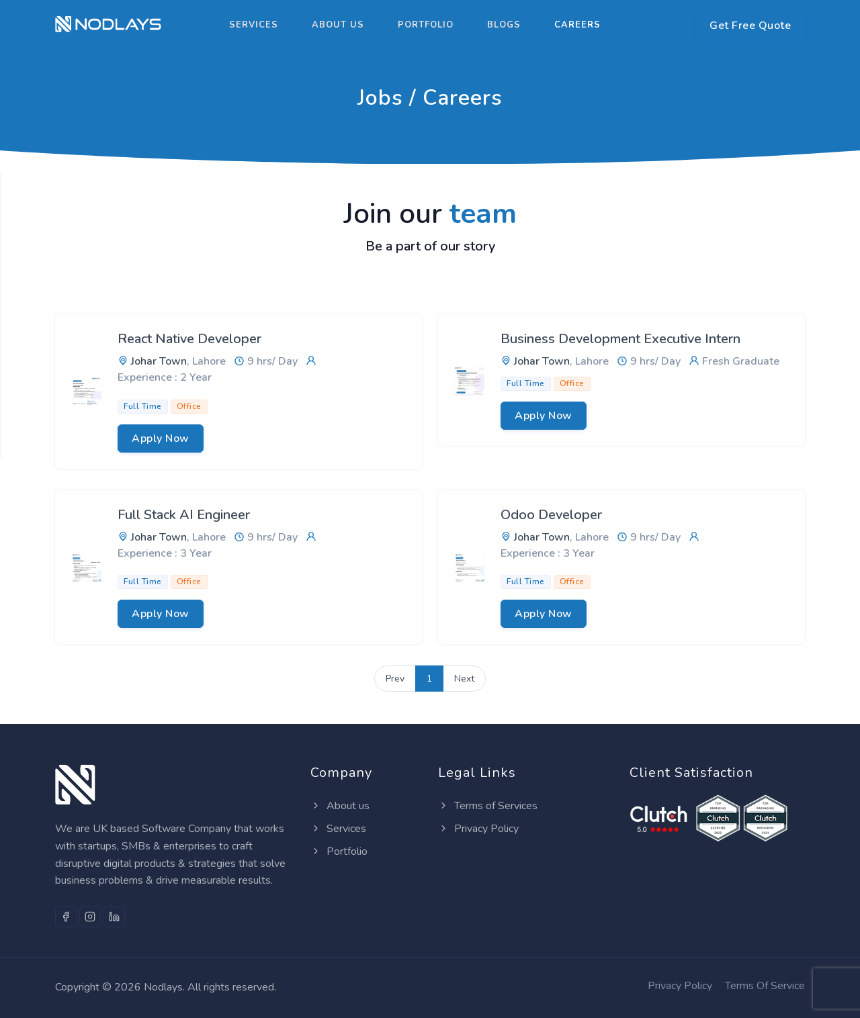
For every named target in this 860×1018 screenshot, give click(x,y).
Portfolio (426, 25)
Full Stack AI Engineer (184, 515)
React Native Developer (189, 339)
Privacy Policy (478, 828)
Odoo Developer (551, 515)
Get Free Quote (750, 25)
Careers (577, 25)
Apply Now (160, 438)
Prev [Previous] (395, 678)
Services (253, 25)
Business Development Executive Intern (620, 339)
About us (338, 25)
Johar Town (159, 361)
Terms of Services (488, 805)
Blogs (504, 25)
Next (464, 678)
